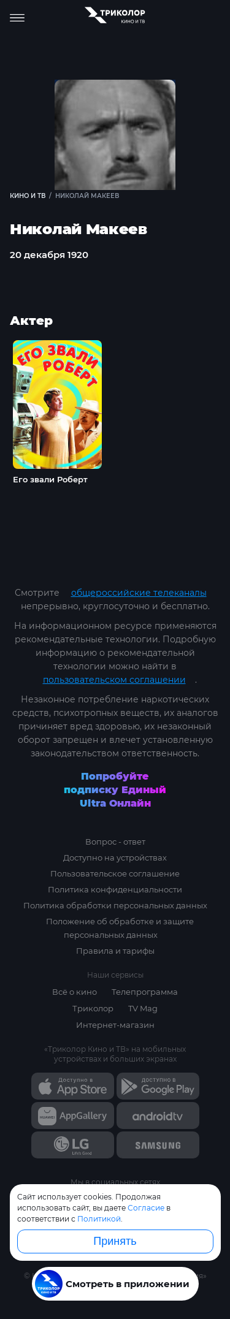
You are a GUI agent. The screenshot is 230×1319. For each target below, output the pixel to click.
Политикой (99, 1218)
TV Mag (143, 1008)
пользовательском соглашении (114, 679)
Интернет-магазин (115, 1025)
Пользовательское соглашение (115, 873)
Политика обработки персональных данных (115, 905)
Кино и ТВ (27, 196)
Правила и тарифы (115, 951)
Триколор (92, 1008)
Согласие (146, 1207)
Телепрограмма (145, 992)
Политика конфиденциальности (115, 889)
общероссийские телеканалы (139, 592)
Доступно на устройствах (115, 857)
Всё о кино (74, 992)
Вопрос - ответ (115, 841)
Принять (114, 1241)
